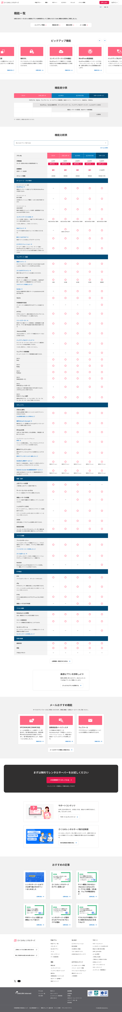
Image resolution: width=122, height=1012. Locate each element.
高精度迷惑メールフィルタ (57, 976)
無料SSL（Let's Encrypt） (23, 421)
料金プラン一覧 (54, 943)
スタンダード (54, 946)
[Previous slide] (99, 40)
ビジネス (63, 2)
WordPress (20, 187)
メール (52, 951)
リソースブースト (21, 320)
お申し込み (104, 2)
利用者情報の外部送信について (21, 1008)
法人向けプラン (54, 949)
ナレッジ (73, 2)
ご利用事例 (74, 976)
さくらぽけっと (21, 554)
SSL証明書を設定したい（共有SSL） (25, 416)
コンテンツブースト (55, 968)
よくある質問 (96, 954)
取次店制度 (74, 946)
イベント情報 (82, 2)
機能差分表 (56, 25)
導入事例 (40, 995)
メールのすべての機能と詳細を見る (60, 750)
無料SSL (53, 973)
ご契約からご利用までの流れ (100, 959)
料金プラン (37, 2)
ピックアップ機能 (41, 25)
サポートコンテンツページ (67, 817)
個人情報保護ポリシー (34, 1008)
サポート (54, 2)
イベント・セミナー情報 (78, 968)
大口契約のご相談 (76, 949)
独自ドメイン (20, 262)
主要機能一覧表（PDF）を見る (60, 661)
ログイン (114, 2)
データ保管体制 (54, 957)
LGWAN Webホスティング (78, 954)
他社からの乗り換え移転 (99, 949)
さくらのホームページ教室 (78, 965)
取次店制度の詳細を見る (67, 843)
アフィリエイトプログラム (78, 970)
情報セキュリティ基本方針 (47, 1008)
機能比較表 (70, 25)
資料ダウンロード (76, 973)
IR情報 (69, 995)
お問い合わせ (53, 998)
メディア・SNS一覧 (72, 1000)
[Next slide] (105, 40)
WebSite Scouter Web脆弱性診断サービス (29, 470)
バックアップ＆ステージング (25, 340)
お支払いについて (97, 962)
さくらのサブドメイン (23, 270)
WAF (18, 440)
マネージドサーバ (55, 954)
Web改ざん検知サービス (24, 461)
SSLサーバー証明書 (55, 978)
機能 (46, 2)
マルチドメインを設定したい (24, 284)
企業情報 (69, 993)
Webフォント (20, 228)
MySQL (19, 289)
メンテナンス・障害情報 (99, 970)
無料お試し (52, 164)
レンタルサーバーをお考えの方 (100, 946)
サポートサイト (96, 967)
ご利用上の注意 (96, 957)
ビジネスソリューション (23, 244)
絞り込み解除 (104, 148)
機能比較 (53, 965)
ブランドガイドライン (67, 1008)
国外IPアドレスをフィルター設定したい (26, 456)
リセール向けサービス (77, 951)
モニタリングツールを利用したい (25, 634)
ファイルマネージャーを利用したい (25, 549)
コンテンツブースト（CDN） (24, 217)
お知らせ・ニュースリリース (74, 998)
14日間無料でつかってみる (59, 780)
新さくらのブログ (22, 237)
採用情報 (69, 1002)
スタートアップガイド (98, 964)
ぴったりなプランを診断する (70, 685)
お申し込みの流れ (97, 951)
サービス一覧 (41, 993)
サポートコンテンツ (98, 943)
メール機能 (84, 25)
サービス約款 (57, 1008)
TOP (100, 7)
